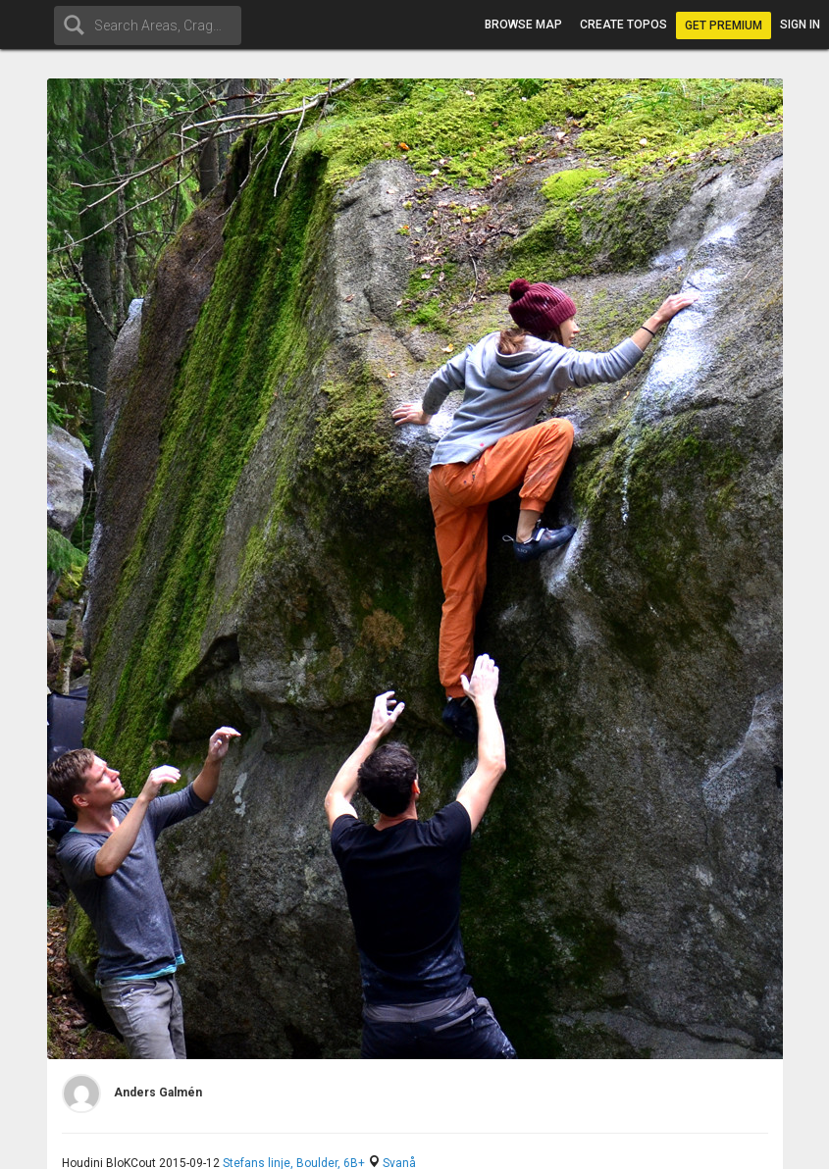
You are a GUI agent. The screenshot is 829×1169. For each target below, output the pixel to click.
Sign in (800, 24)
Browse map (523, 24)
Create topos (623, 24)
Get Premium (723, 25)
